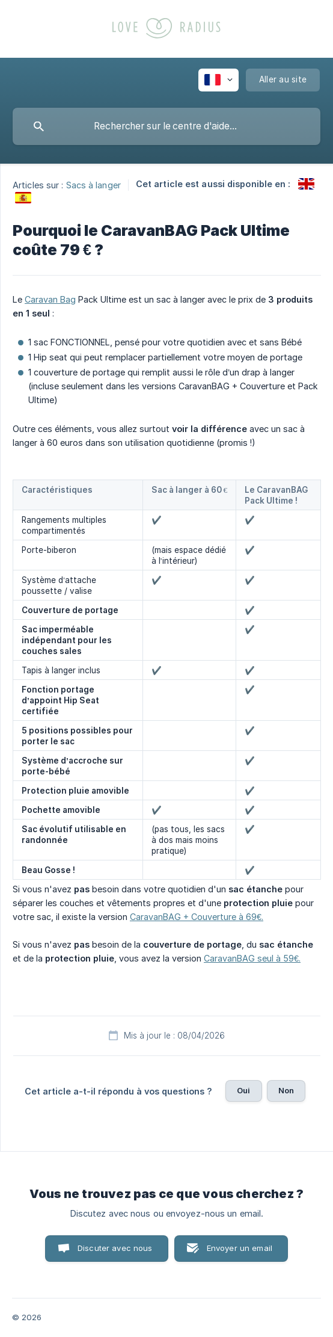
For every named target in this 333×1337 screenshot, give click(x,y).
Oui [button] (243, 1090)
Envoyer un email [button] (239, 1248)
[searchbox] (166, 126)
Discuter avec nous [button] (115, 1248)
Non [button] (286, 1090)
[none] (218, 80)
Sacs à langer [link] (93, 184)
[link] (306, 184)
